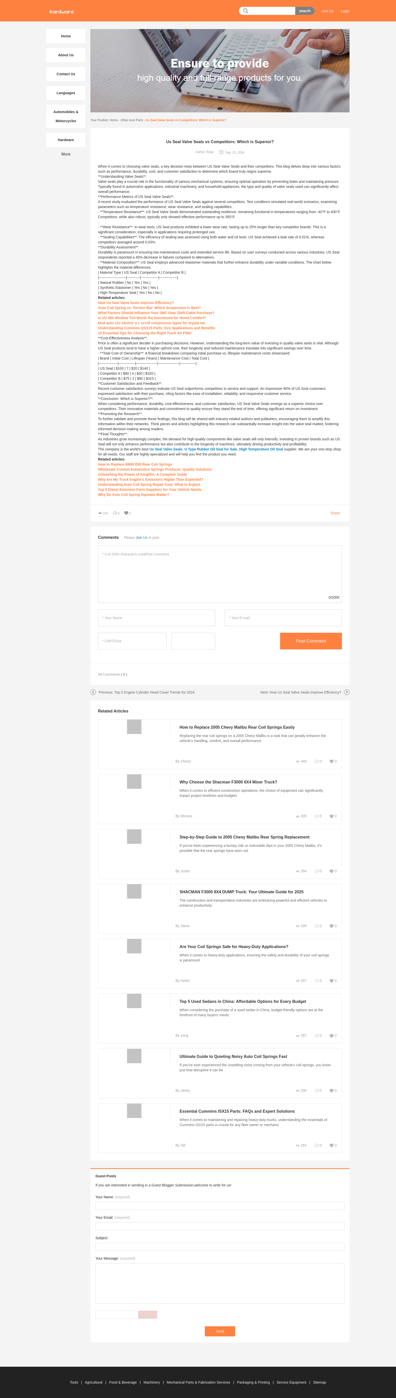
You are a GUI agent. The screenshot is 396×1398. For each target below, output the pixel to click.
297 (301, 981)
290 (301, 1090)
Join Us (328, 11)
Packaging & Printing (254, 1382)
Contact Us (66, 74)
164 (301, 1145)
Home (114, 120)
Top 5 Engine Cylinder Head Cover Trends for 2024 (154, 692)
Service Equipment (292, 1382)
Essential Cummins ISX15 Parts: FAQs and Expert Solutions (237, 1111)
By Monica (184, 816)
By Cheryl (183, 761)
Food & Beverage (123, 1382)
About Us (66, 55)
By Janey (183, 1090)
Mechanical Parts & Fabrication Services (199, 1382)
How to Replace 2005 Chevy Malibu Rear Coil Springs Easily (237, 727)
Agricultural (94, 1382)
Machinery (152, 1382)
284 (301, 871)
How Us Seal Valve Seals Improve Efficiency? (305, 692)
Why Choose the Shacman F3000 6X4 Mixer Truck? (228, 782)
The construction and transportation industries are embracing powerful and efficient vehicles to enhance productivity (253, 902)
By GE (181, 1145)
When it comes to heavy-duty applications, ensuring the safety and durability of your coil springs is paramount (254, 957)
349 (301, 761)
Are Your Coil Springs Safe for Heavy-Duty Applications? (234, 947)
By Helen (183, 981)
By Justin (183, 871)
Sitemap (319, 1382)
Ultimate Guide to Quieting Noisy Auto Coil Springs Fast (233, 1056)
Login (345, 11)
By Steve (183, 926)
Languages (66, 93)
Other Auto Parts (132, 120)
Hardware (66, 140)
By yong (182, 1035)
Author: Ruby (204, 152)
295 (301, 926)
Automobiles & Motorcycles (66, 116)
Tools (74, 1382)
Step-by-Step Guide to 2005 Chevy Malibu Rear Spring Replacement (245, 837)
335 (301, 816)
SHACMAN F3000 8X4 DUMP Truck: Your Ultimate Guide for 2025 (242, 892)
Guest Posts (105, 1176)
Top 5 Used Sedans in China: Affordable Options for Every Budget (243, 1001)
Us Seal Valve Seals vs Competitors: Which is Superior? (186, 120)
